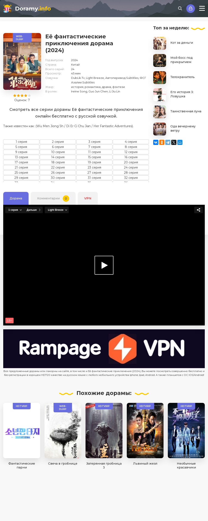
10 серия (58, 152)
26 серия (58, 173)
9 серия (21, 152)
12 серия (131, 152)
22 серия (58, 167)
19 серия (94, 162)
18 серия (58, 162)
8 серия (131, 147)
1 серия (21, 142)
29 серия (21, 178)
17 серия (21, 162)
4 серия (131, 142)
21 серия (21, 167)
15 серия (94, 157)
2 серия (58, 142)
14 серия (57, 157)
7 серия (94, 147)
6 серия (58, 147)
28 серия (131, 173)
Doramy (33, 8)
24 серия (131, 167)
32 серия (131, 178)
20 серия (131, 162)
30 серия (58, 178)
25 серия (21, 173)
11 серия (94, 152)
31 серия (94, 178)
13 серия (21, 157)
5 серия (21, 147)
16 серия (131, 157)
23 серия (94, 167)
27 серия (94, 173)
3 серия (94, 142)
